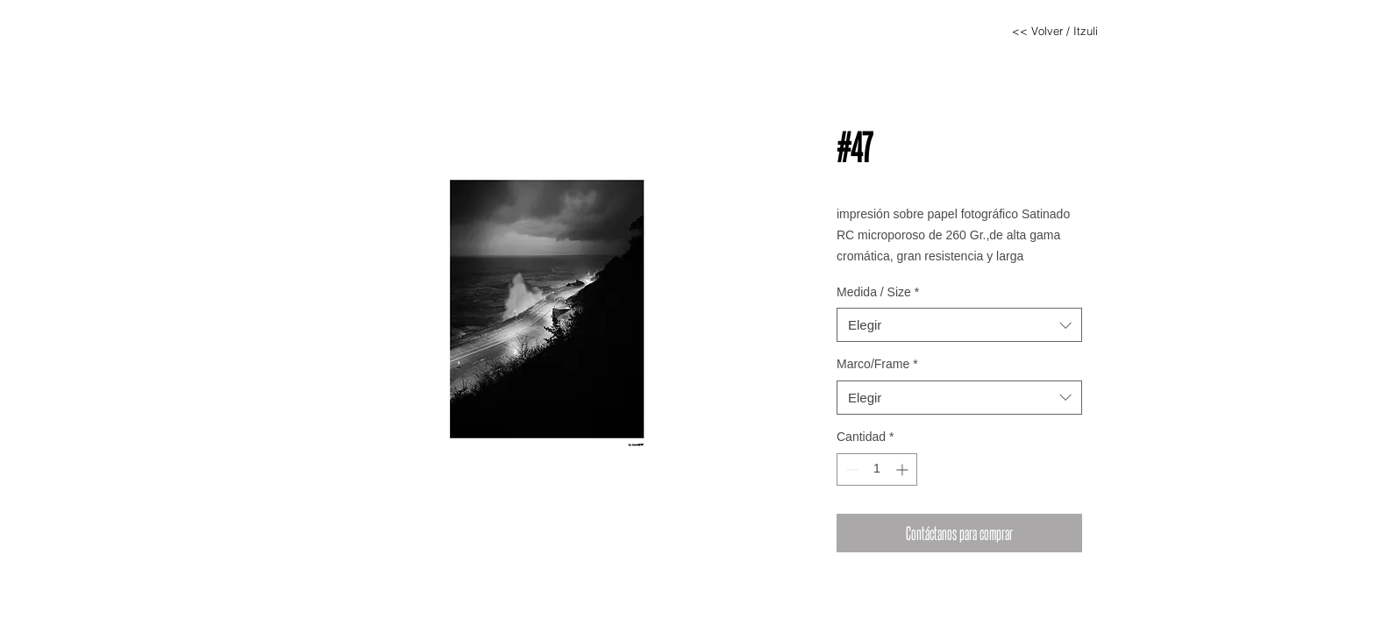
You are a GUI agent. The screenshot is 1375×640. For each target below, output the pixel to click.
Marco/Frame (877, 364)
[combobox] (959, 325)
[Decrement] (850, 469)
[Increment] (904, 469)
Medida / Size (878, 292)
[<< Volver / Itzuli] (1055, 30)
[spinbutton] (877, 469)
